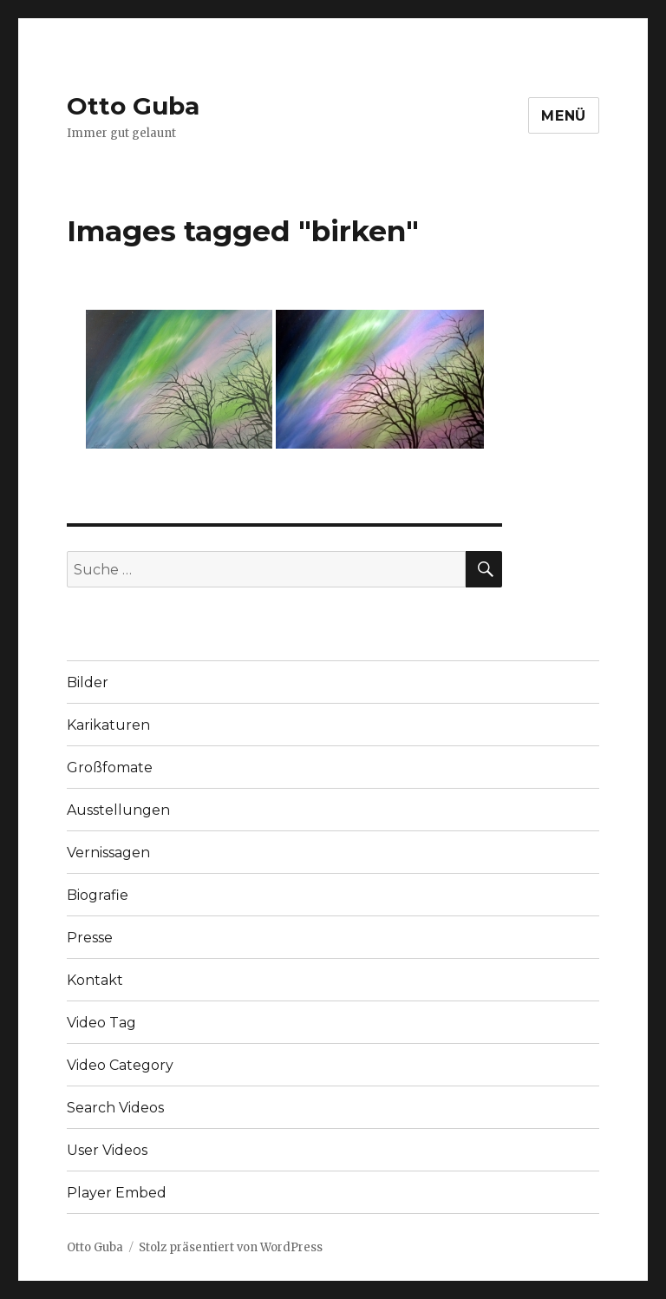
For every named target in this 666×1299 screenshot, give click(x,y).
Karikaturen (108, 725)
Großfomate (110, 767)
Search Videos (115, 1107)
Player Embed (116, 1192)
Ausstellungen (118, 810)
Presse (90, 937)
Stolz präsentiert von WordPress (231, 1247)
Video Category (120, 1065)
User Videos (107, 1150)
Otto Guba (133, 106)
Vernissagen (108, 852)
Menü (563, 116)
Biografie (97, 895)
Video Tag (101, 1022)
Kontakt (95, 980)
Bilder (87, 682)
